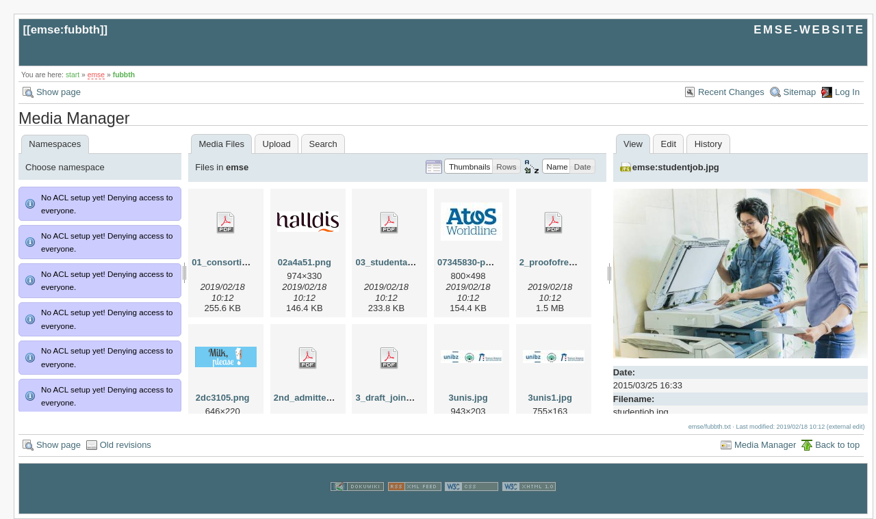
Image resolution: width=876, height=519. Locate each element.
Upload (277, 144)
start (72, 75)
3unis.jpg (468, 397)
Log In (847, 92)
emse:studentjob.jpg (675, 167)
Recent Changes (731, 92)
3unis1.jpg (550, 397)
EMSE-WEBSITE (808, 29)
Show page (58, 92)
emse (96, 75)
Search (323, 144)
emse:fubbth (65, 29)
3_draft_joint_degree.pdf (407, 397)
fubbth (124, 75)
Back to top (837, 445)
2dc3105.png (223, 397)
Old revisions (125, 445)
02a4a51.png (304, 262)
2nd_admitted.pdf (311, 397)
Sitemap (800, 92)
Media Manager (765, 445)
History (708, 144)
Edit (668, 144)
